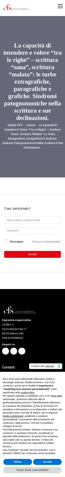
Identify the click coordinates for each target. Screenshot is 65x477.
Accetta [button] (47, 461)
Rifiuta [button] (17, 461)
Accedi (32, 254)
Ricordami (16, 241)
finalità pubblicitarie (13, 416)
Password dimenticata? (46, 241)
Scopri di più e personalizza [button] (32, 470)
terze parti (56, 395)
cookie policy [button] (27, 392)
